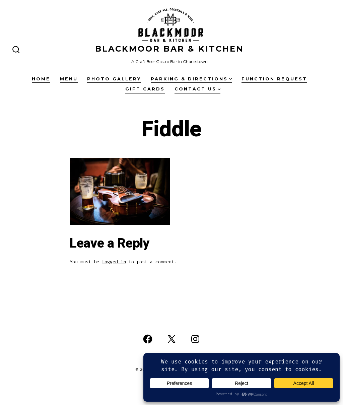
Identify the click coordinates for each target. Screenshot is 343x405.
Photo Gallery (114, 78)
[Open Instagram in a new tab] (195, 339)
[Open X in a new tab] (171, 339)
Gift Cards (145, 88)
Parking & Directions (191, 78)
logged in (114, 262)
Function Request (274, 78)
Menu (69, 78)
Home (41, 78)
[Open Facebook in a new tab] (147, 339)
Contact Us (198, 88)
